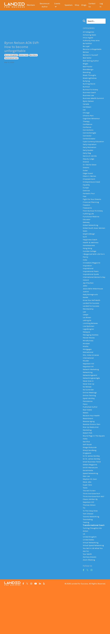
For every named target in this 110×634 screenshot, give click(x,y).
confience (87, 134)
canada (86, 109)
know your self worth (92, 325)
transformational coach (11, 60)
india (85, 279)
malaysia (87, 359)
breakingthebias (90, 81)
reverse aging (89, 455)
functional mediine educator (91, 231)
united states (89, 584)
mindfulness (88, 368)
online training (89, 427)
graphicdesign (89, 251)
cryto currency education (94, 149)
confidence (88, 131)
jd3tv (85, 310)
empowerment (89, 189)
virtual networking (91, 587)
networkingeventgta (92, 408)
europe (86, 199)
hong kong (88, 266)
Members (31, 5)
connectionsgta (90, 140)
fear (84, 208)
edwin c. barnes (90, 186)
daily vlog (87, 162)
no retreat (87, 417)
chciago (86, 118)
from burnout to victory (93, 223)
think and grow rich (92, 532)
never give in (88, 411)
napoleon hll (88, 396)
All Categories (89, 32)
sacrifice (86, 476)
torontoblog (88, 559)
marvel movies (89, 365)
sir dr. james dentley (92, 495)
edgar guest (88, 183)
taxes (85, 525)
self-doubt (87, 479)
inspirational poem (91, 291)
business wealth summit (94, 103)
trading (86, 562)
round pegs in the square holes (94, 471)
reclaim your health (91, 448)
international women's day (93, 299)
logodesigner (89, 356)
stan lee (86, 513)
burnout (86, 91)
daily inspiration (90, 152)
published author (90, 439)
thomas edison (89, 544)
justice (86, 316)
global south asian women (91, 243)
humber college (90, 269)
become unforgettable (11, 57)
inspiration (87, 285)
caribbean (87, 112)
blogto (86, 66)
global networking (91, 239)
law (84, 337)
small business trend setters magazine (92, 499)
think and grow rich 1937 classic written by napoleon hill (94, 538)
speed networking (91, 510)
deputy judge (89, 168)
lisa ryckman (89, 353)
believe (86, 54)
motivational (88, 381)
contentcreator (89, 146)
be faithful (87, 44)
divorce (86, 171)
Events (57, 5)
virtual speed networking (94, 590)
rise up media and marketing (91, 462)
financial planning (91, 214)
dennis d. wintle (90, 165)
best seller (87, 60)
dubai (85, 180)
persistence (88, 433)
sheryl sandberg (90, 485)
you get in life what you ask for (93, 595)
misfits (86, 374)
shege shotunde (90, 482)
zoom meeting (89, 606)
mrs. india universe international (91, 385)
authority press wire (91, 41)
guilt (85, 254)
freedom (86, 217)
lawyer (86, 340)
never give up (89, 414)
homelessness (89, 263)
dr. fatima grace (90, 174)
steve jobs (87, 519)
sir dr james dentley (91, 491)
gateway (86, 236)
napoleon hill (88, 393)
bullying (86, 84)
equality (86, 195)
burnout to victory (91, 94)
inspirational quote (91, 294)
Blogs (83, 5)
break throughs (90, 78)
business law (89, 100)
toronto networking (91, 556)
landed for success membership (91, 333)
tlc (84, 547)
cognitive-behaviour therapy (92, 126)
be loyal (86, 47)
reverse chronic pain (92, 458)
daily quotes (88, 158)
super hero (87, 522)
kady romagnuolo (91, 319)
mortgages (87, 377)
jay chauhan (88, 307)
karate (86, 322)
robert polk (88, 467)
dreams (86, 177)
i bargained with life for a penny (94, 274)
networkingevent (90, 405)
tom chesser (88, 553)
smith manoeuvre (90, 504)
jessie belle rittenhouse (93, 313)
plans (85, 436)
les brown (87, 343)
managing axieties (91, 362)
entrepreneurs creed (91, 192)
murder (86, 390)
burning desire (89, 88)
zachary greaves (90, 603)
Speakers (68, 5)
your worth (87, 599)
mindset (86, 371)
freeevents (87, 220)
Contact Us (91, 5)
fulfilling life (88, 226)
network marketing (91, 399)
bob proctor (88, 69)
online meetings (90, 424)
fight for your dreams (92, 211)
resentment (88, 451)
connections (88, 137)
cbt (84, 115)
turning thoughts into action (92, 573)
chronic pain (88, 121)
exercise (86, 202)
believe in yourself (91, 57)
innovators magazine (92, 282)
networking (88, 402)
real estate (87, 442)
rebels (85, 445)
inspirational (88, 288)
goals (85, 248)
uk (84, 578)
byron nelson (33, 57)
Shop (77, 5)
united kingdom (90, 581)
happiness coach (90, 257)
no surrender (88, 421)
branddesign (88, 72)
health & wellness (91, 260)
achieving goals (90, 35)
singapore (87, 488)
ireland (86, 303)
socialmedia (88, 507)
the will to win (89, 529)
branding (87, 75)
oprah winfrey (89, 430)
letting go (87, 347)
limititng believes (91, 350)
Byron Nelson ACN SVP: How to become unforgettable (22, 48)
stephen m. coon (90, 516)
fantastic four (89, 205)
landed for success (91, 328)
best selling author (91, 63)
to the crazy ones (90, 550)
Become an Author (44, 5)
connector (87, 143)
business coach (23, 57)
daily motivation (90, 155)
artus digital (88, 38)
